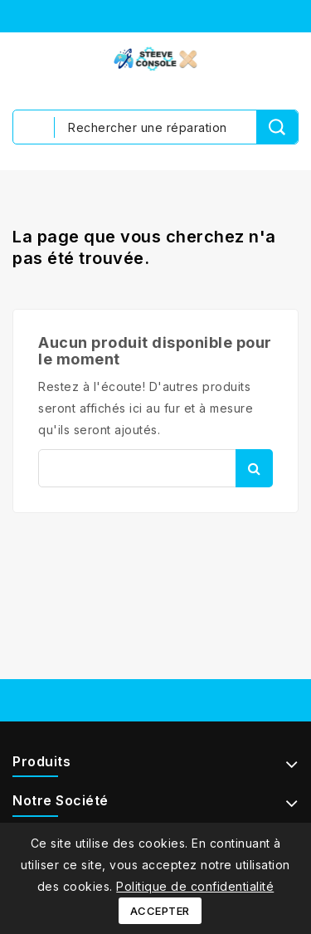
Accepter (160, 910)
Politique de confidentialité (195, 886)
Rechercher (254, 468)
